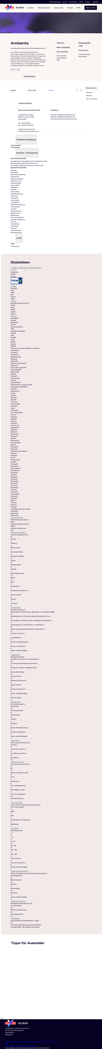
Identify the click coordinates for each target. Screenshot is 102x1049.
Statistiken (89, 95)
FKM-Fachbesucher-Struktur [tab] (34, 268)
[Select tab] (18, 270)
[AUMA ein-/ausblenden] (82, 8)
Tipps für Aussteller (91, 99)
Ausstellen (30, 8)
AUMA (78, 8)
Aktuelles (70, 8)
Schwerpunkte (58, 8)
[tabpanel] (47, 309)
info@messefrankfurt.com (26, 129)
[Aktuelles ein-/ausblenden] (74, 8)
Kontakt (87, 2)
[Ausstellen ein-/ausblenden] (35, 8)
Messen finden (90, 8)
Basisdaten (89, 92)
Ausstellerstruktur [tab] (22, 268)
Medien (81, 2)
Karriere (65, 2)
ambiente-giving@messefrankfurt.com (62, 117)
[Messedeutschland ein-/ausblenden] (51, 8)
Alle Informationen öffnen (17, 518)
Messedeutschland (44, 8)
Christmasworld (16, 145)
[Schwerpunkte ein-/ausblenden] (64, 8)
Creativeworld (15, 147)
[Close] (2, 1040)
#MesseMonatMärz (55, 2)
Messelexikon (73, 2)
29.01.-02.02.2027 (62, 52)
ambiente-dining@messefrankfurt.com (62, 115)
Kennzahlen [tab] (14, 268)
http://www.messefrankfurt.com (28, 131)
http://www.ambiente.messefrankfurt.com (63, 119)
